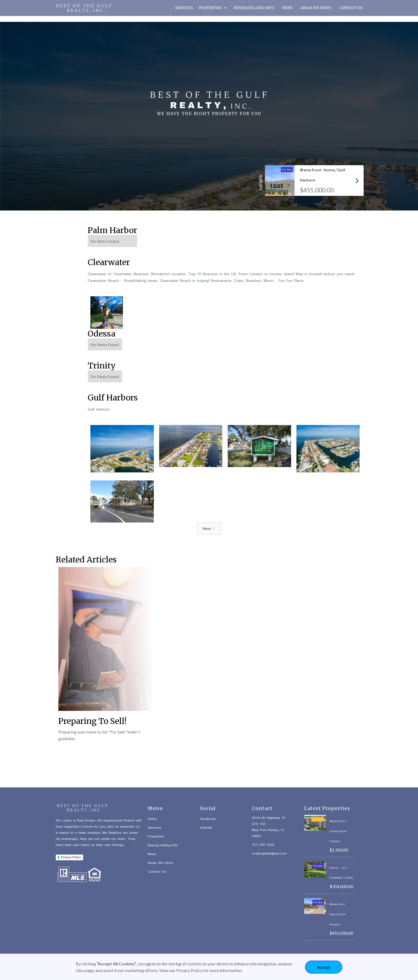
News (152, 854)
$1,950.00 (338, 849)
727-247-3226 (263, 845)
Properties (156, 836)
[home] (82, 8)
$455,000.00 (317, 190)
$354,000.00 (341, 886)
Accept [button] (323, 967)
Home (152, 819)
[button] (213, 8)
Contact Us (157, 871)
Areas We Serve (160, 863)
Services (154, 828)
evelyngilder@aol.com (269, 853)
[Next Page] (209, 528)
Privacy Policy (71, 857)
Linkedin (206, 828)
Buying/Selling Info (163, 845)
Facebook (207, 819)
